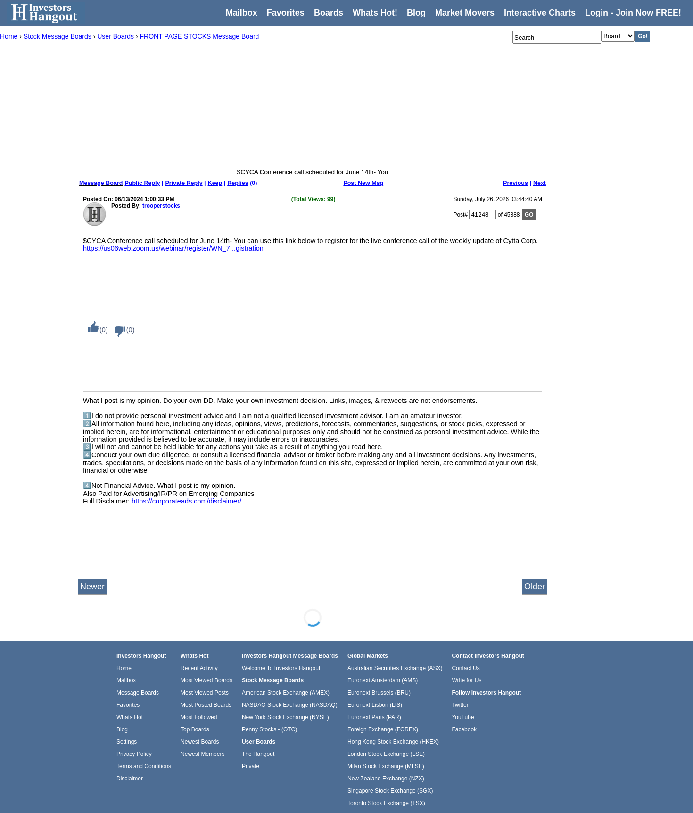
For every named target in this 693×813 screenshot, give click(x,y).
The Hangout (258, 754)
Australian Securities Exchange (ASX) (394, 668)
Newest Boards (200, 741)
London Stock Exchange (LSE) (386, 754)
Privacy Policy (134, 754)
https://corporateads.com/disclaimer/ (186, 501)
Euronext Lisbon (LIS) (374, 705)
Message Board (101, 183)
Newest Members (202, 754)
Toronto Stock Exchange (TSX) (386, 803)
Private (250, 766)
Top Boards (195, 729)
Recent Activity (199, 668)
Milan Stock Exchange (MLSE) (385, 766)
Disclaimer (129, 778)
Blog (122, 729)
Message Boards (137, 692)
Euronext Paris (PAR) (374, 717)
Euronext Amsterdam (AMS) (382, 680)
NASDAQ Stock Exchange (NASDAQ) (290, 705)
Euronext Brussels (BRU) (379, 692)
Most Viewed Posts (205, 692)
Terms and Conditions (143, 766)
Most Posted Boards (206, 705)
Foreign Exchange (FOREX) (382, 729)
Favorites (286, 12)
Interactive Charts (540, 12)
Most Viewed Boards (206, 680)
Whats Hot (129, 717)
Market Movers (465, 12)
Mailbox (241, 12)
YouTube (463, 717)
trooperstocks (161, 205)
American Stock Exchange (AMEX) (286, 692)
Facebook (464, 729)
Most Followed (199, 717)
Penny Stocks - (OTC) (269, 729)
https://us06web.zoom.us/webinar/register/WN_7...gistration (173, 248)
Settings (126, 741)
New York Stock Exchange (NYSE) (285, 717)
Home (124, 668)
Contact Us (465, 668)
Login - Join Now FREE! (633, 12)
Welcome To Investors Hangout (281, 668)
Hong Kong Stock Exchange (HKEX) (393, 741)
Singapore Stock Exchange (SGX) (390, 791)
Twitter (460, 705)
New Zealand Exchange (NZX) (385, 778)
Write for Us (466, 680)
